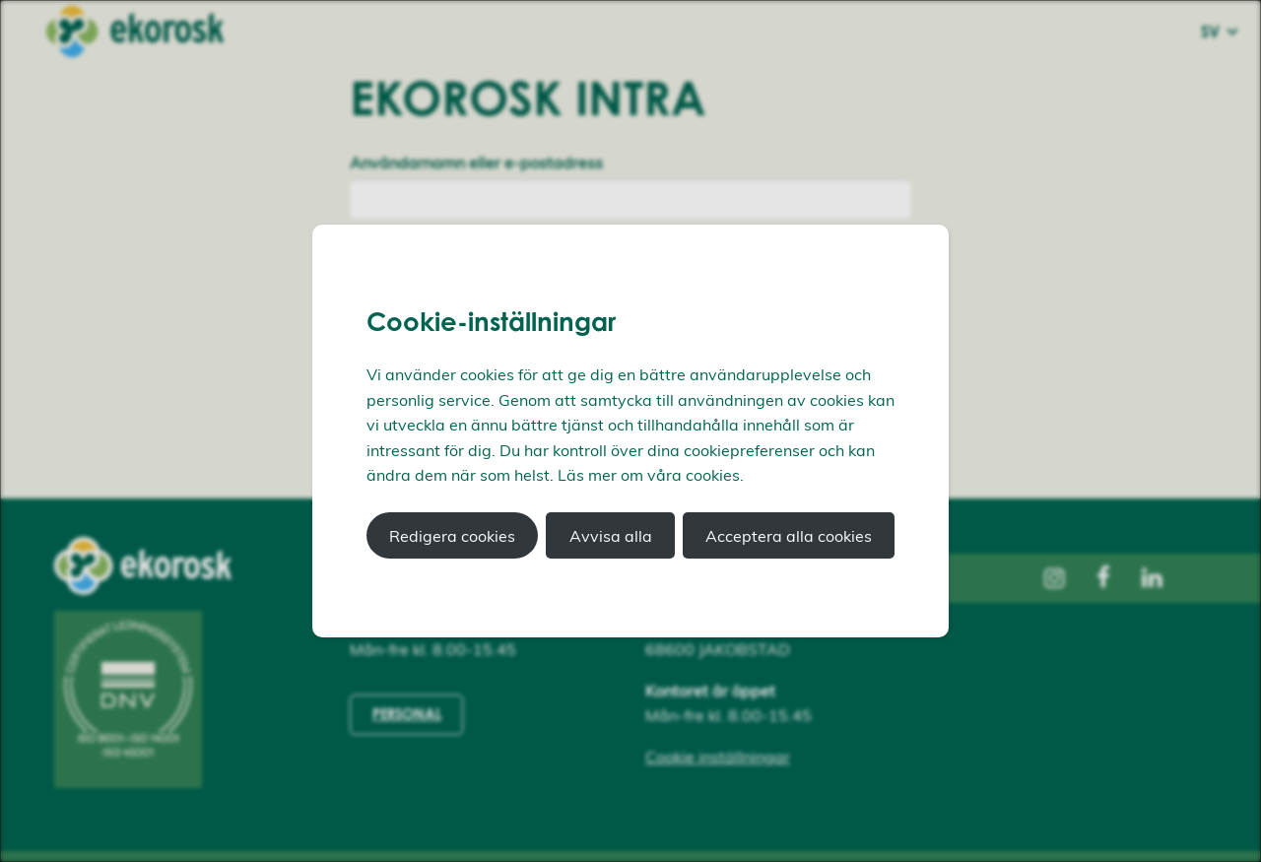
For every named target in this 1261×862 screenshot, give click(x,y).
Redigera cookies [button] (452, 536)
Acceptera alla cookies (788, 536)
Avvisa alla (610, 536)
